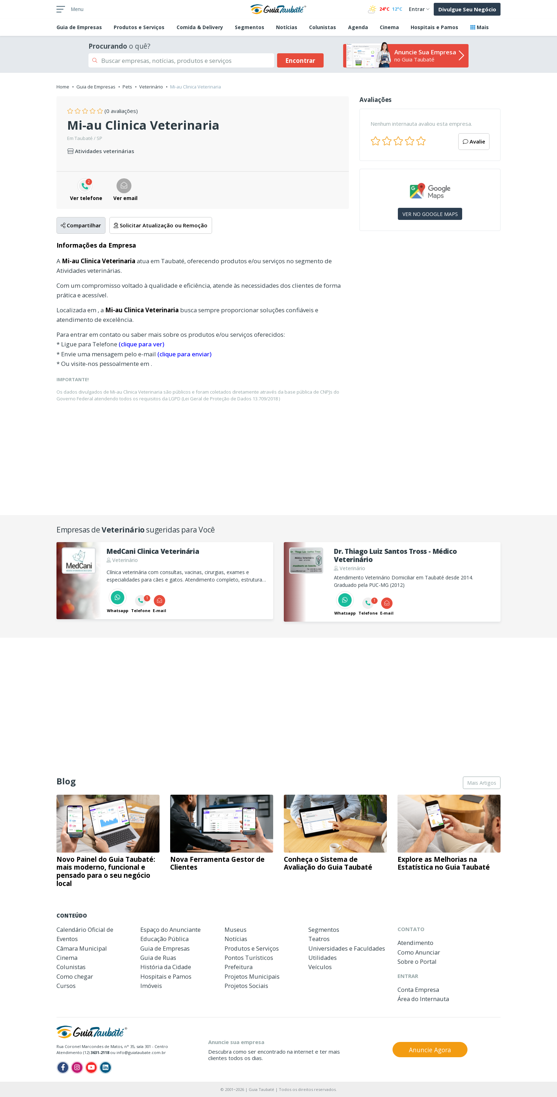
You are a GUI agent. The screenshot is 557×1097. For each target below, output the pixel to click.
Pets (127, 86)
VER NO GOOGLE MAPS (430, 214)
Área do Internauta (423, 999)
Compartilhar (81, 225)
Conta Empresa (418, 989)
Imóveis (151, 986)
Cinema (389, 27)
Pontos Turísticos (249, 957)
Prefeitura (239, 967)
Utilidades (322, 957)
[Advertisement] (430, 298)
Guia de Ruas (158, 957)
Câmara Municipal (81, 948)
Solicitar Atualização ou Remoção (160, 225)
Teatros (319, 939)
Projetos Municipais (252, 976)
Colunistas (322, 27)
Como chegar (74, 976)
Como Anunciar (419, 952)
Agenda (358, 27)
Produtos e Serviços (139, 27)
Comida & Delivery (200, 27)
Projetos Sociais (246, 986)
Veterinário (151, 86)
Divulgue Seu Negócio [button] (467, 9)
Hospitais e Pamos (434, 27)
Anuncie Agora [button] (430, 1049)
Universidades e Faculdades (346, 948)
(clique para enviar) (184, 354)
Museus (236, 929)
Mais (479, 27)
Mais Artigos (481, 782)
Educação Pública (164, 939)
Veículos (320, 967)
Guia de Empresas (95, 86)
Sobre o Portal (417, 961)
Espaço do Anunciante (170, 929)
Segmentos (249, 27)
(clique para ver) (141, 344)
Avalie (474, 141)
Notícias (286, 27)
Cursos (66, 986)
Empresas (79, 27)
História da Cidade (165, 967)
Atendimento (415, 943)
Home (62, 86)
